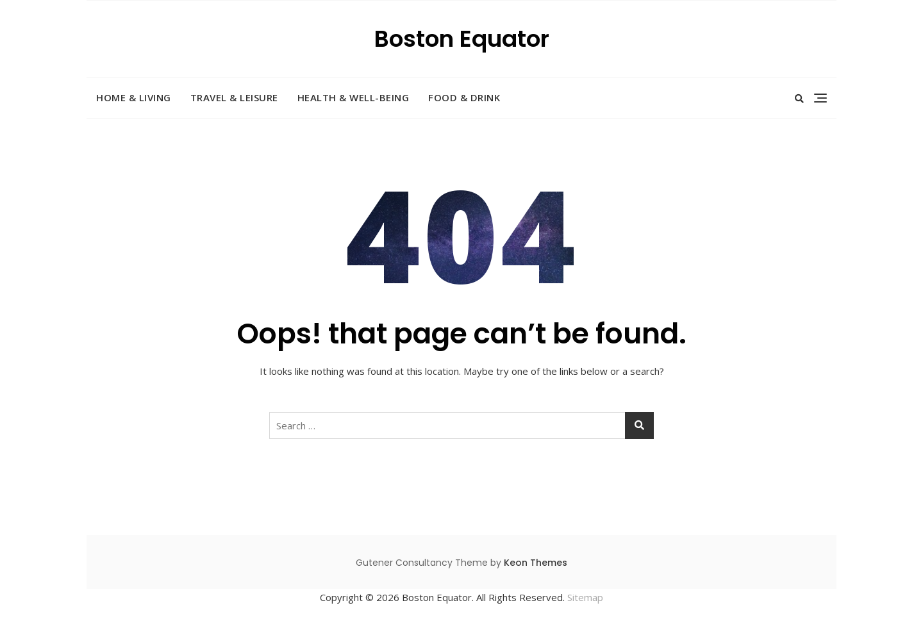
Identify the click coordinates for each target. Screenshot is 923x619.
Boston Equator (461, 38)
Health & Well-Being (353, 97)
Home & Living (133, 97)
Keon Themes (535, 562)
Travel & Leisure (234, 97)
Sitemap (585, 597)
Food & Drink (464, 97)
